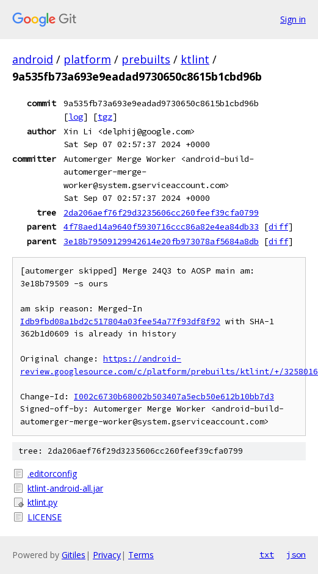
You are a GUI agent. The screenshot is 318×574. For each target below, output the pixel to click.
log (75, 116)
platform (87, 59)
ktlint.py (42, 502)
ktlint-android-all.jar (65, 488)
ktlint (195, 59)
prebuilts (145, 59)
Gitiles (73, 555)
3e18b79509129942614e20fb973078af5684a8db (161, 241)
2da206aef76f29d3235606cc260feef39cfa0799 (161, 212)
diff (278, 226)
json (296, 554)
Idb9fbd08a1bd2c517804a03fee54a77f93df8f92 (120, 321)
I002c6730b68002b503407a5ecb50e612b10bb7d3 (174, 396)
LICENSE (44, 517)
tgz (105, 116)
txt (266, 554)
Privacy (107, 555)
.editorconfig (52, 473)
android (32, 59)
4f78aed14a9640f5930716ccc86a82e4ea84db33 (161, 226)
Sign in (293, 19)
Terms (141, 555)
